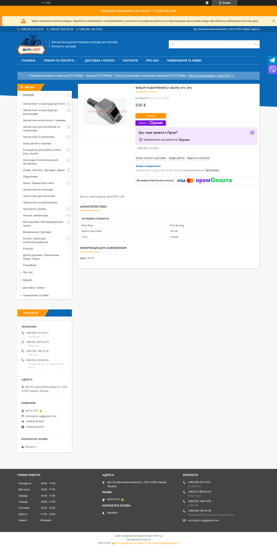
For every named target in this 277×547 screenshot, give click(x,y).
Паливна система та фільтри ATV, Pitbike (56, 75)
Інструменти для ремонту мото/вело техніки (42, 151)
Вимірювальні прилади (37, 232)
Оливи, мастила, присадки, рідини (44, 170)
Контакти (130, 60)
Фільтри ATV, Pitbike (99, 75)
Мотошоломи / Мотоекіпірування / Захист (43, 223)
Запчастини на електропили (40, 202)
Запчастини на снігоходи (38, 189)
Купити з (150, 123)
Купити (150, 115)
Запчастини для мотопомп (39, 196)
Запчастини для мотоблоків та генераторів (41, 128)
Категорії (28, 94)
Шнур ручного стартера (37, 143)
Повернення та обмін (184, 60)
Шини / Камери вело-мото (38, 183)
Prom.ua (158, 535)
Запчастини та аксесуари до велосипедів (40, 112)
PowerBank (29, 265)
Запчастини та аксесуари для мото (44, 103)
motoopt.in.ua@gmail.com (41, 416)
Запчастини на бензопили (39, 136)
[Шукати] (256, 44)
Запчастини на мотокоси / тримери (44, 120)
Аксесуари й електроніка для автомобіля (40, 161)
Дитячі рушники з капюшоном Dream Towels (41, 257)
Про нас (152, 60)
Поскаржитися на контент (131, 543)
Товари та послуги (58, 60)
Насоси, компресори (35, 215)
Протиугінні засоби (34, 208)
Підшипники (30, 176)
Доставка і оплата (100, 60)
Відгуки (27, 279)
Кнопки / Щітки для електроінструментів (35, 240)
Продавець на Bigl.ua (138, 539)
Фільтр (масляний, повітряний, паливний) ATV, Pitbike (150, 75)
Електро (28, 248)
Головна (28, 60)
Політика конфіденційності (163, 543)
